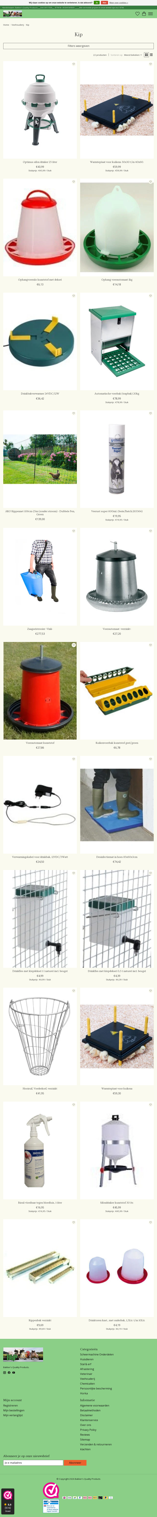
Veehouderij (18, 24)
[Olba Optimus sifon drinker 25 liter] (40, 110)
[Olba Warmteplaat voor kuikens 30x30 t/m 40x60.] (117, 110)
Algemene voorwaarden (94, 1405)
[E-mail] (33, 1463)
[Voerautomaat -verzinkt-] (117, 576)
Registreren (10, 1405)
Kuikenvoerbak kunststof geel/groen (117, 742)
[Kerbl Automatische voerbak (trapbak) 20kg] (117, 341)
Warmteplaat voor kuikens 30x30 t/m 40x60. (117, 162)
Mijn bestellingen (13, 1410)
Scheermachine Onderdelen (97, 1354)
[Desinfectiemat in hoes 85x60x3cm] (117, 804)
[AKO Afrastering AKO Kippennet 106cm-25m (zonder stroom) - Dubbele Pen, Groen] (40, 459)
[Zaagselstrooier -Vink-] (40, 576)
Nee (104, 3)
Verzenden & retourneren (96, 1444)
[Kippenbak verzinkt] (40, 1268)
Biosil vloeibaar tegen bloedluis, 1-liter (40, 1202)
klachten (85, 1449)
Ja (97, 3)
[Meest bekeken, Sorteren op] (133, 54)
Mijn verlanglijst (13, 1415)
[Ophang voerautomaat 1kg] (117, 227)
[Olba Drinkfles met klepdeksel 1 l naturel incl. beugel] (40, 919)
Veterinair (86, 1374)
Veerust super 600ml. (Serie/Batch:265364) (117, 511)
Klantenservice (89, 1420)
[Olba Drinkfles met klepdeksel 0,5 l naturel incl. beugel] (117, 919)
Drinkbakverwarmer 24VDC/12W (40, 393)
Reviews (85, 1434)
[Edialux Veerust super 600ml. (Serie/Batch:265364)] (117, 459)
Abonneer (75, 1462)
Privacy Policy (88, 1430)
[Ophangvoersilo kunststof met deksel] (40, 227)
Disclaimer (86, 1415)
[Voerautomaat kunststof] (40, 691)
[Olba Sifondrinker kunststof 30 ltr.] (117, 1150)
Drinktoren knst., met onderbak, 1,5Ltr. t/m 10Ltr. (117, 1320)
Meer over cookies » (119, 3)
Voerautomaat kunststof (40, 742)
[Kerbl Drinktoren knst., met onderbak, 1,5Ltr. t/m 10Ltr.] (117, 1268)
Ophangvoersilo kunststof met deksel (40, 279)
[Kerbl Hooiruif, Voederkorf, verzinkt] (40, 1036)
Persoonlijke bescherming (96, 1388)
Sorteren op (117, 54)
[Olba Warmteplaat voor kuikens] (117, 1036)
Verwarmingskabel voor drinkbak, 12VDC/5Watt (40, 857)
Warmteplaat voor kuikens (116, 1088)
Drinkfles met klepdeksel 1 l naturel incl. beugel (40, 971)
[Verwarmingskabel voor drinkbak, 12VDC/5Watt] (40, 804)
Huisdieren (86, 1359)
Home (6, 24)
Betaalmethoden (90, 1410)
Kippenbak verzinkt (40, 1320)
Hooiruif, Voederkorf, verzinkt (40, 1088)
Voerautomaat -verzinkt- (117, 629)
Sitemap (85, 1439)
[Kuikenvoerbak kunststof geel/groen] (117, 691)
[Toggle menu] (150, 14)
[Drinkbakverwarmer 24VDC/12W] (40, 341)
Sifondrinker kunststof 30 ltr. (117, 1202)
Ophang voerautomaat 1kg (116, 279)
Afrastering (87, 1369)
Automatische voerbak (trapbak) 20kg (117, 393)
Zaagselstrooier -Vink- (40, 629)
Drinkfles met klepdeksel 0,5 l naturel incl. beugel (117, 971)
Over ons (85, 1425)
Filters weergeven (78, 46)
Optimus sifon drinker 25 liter (40, 162)
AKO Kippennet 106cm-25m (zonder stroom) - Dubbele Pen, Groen (40, 513)
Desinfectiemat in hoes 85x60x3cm (116, 857)
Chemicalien (87, 1383)
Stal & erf (85, 1364)
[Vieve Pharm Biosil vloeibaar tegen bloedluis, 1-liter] (40, 1150)
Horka (84, 1393)
